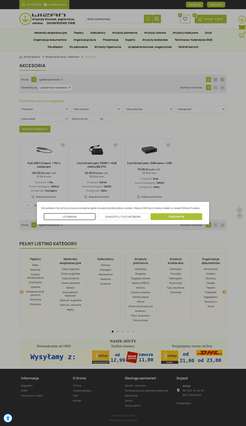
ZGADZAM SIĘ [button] (176, 216)
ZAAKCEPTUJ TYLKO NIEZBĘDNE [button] (123, 216)
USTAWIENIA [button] (70, 216)
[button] (7, 418)
